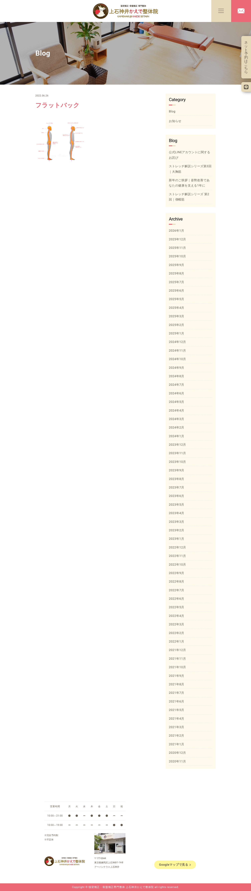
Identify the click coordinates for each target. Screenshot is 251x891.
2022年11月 (177, 556)
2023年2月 (176, 530)
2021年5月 (176, 710)
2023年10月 (177, 461)
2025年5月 (176, 299)
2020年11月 (177, 761)
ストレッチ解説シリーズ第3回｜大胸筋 (190, 168)
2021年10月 (177, 667)
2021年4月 (176, 718)
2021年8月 (176, 684)
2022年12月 (177, 547)
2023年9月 (176, 470)
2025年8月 (176, 273)
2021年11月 (177, 658)
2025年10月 (177, 256)
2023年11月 (177, 453)
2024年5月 (176, 402)
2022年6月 (176, 598)
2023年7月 (176, 487)
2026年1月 (176, 230)
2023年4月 (176, 513)
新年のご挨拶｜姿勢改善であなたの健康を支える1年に (189, 182)
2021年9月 (176, 675)
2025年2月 (176, 325)
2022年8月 (176, 581)
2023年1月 (176, 538)
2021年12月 (177, 650)
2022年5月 (176, 607)
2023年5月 (176, 504)
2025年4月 (176, 307)
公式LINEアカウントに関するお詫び (189, 154)
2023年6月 (176, 496)
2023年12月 (177, 444)
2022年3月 (176, 624)
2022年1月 (176, 641)
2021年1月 (176, 744)
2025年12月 (177, 239)
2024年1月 (176, 436)
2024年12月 (177, 342)
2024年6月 (176, 393)
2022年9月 (176, 573)
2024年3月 (176, 419)
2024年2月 (176, 427)
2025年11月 (177, 247)
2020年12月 (177, 752)
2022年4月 (176, 616)
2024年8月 (176, 376)
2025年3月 (176, 316)
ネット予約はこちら (246, 57)
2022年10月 (177, 564)
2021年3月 (176, 727)
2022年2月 (176, 633)
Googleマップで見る (175, 864)
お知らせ (175, 121)
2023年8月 (176, 479)
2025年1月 (176, 333)
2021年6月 (176, 701)
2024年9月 (176, 367)
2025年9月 (176, 265)
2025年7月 (176, 282)
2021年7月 (176, 692)
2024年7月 (176, 384)
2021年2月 (176, 735)
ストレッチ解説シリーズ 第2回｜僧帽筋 (189, 196)
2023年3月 (176, 521)
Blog (172, 111)
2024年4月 (176, 410)
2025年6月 (176, 290)
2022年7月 (176, 590)
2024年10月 (177, 359)
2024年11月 (177, 350)
